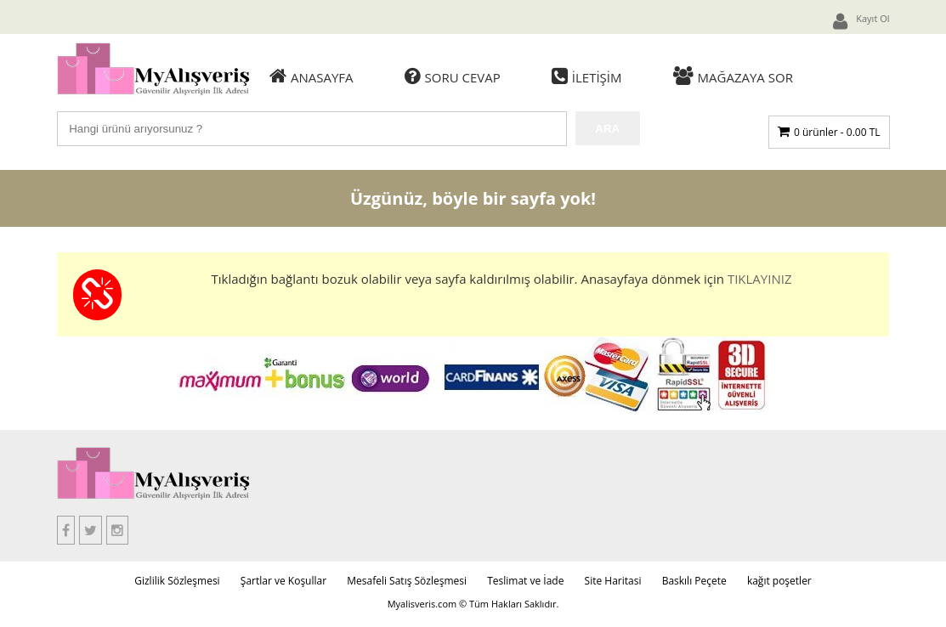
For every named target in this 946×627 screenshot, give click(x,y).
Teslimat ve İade (525, 580)
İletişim (587, 76)
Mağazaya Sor (733, 76)
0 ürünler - (837, 132)
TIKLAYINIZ (760, 278)
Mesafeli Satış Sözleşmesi (407, 580)
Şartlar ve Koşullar (283, 580)
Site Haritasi (613, 580)
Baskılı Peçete (694, 580)
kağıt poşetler (779, 580)
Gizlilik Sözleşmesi (176, 580)
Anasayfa (311, 76)
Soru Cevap (453, 76)
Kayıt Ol (861, 21)
